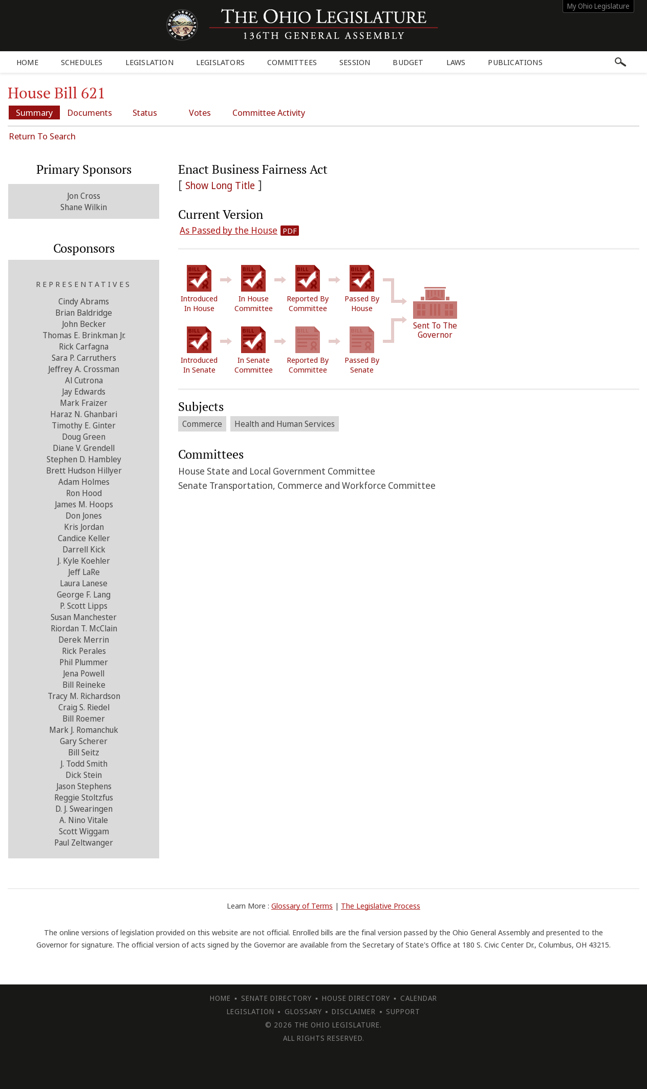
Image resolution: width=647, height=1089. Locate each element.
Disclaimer (354, 1011)
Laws (456, 62)
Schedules (82, 62)
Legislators (220, 62)
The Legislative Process (380, 905)
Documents (89, 112)
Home (27, 62)
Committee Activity (268, 112)
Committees (292, 62)
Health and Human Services (284, 423)
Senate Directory (276, 998)
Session (354, 62)
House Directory (356, 998)
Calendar (418, 998)
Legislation (149, 62)
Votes (200, 112)
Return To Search (42, 136)
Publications (515, 62)
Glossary (303, 1011)
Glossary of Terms (302, 905)
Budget (408, 62)
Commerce (202, 423)
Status (145, 112)
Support (403, 1011)
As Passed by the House (228, 230)
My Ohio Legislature (598, 6)
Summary (34, 112)
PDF (290, 230)
